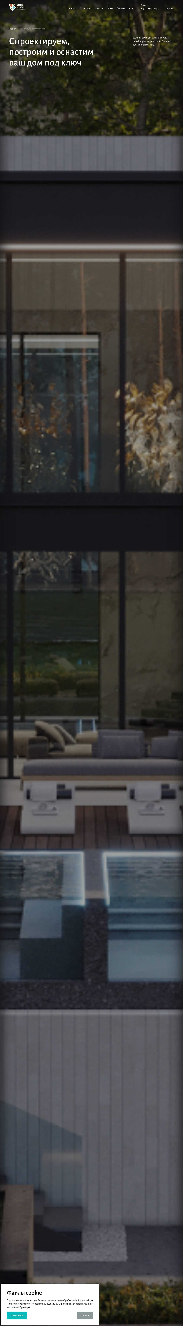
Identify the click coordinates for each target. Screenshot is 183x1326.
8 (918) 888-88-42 (149, 8)
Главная (12, 29)
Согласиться (17, 1315)
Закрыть (85, 1315)
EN (172, 8)
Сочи (143, 5)
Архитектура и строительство (32, 29)
